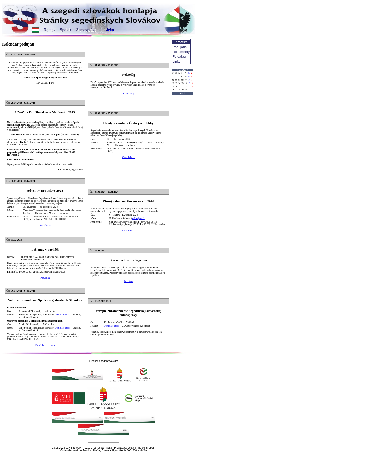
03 (189, 76)
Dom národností (62, 314)
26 (173, 90)
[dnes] (182, 93)
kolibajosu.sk (138, 218)
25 (192, 86)
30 (186, 90)
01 (182, 76)
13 (176, 83)
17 (189, 83)
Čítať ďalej (128, 93)
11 (192, 80)
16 (186, 83)
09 (186, 80)
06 (176, 80)
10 (189, 80)
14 (179, 83)
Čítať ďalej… (128, 157)
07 (179, 80)
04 (192, 76)
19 (173, 86)
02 (186, 76)
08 (182, 80)
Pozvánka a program (45, 345)
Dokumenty (181, 52)
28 (179, 90)
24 (189, 86)
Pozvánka (45, 278)
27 (176, 90)
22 (182, 86)
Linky (176, 61)
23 (186, 86)
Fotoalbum (181, 56)
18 (192, 83)
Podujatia (180, 47)
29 (182, 90)
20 (176, 86)
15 (182, 83)
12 (173, 83)
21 (179, 86)
